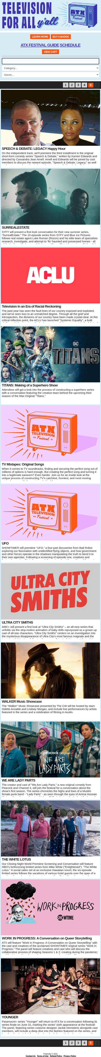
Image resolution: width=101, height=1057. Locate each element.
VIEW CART (50, 51)
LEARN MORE (40, 36)
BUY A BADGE (61, 36)
